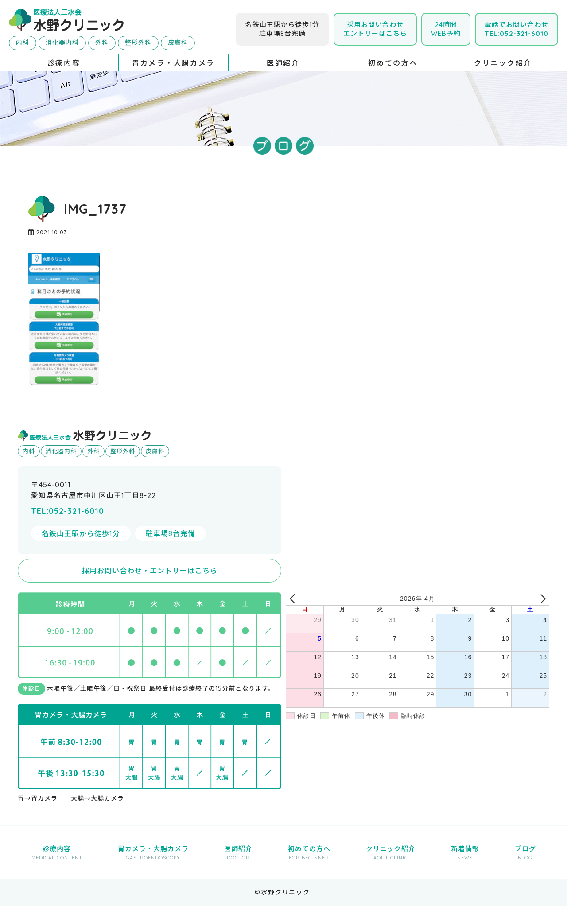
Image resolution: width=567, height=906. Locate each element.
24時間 (446, 29)
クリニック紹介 (503, 62)
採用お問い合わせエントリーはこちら (375, 29)
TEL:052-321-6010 (67, 511)
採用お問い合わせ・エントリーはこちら (149, 570)
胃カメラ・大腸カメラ (173, 62)
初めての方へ (393, 62)
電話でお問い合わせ (516, 29)
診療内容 (64, 62)
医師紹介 (283, 62)
